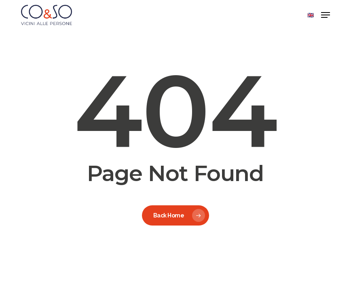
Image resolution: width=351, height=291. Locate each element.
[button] (325, 15)
